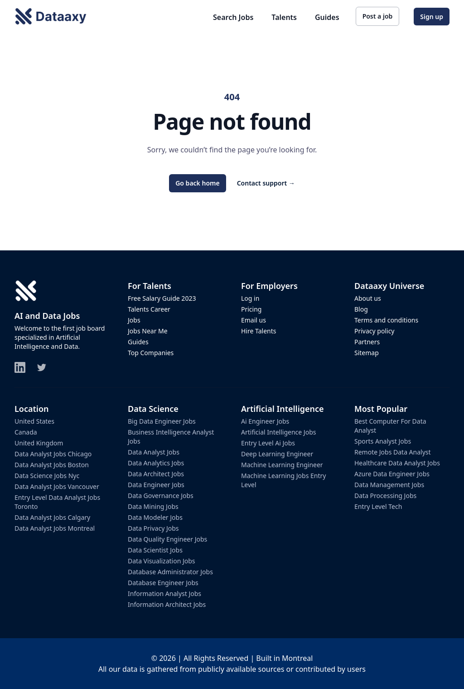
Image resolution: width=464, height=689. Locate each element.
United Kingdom (38, 443)
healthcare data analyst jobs (397, 463)
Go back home (197, 183)
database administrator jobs (170, 571)
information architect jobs (167, 604)
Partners (367, 341)
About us (367, 298)
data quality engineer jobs (167, 539)
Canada (25, 432)
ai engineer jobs (265, 421)
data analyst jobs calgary (52, 517)
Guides (327, 17)
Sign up (431, 16)
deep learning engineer (277, 454)
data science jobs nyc (46, 475)
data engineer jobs (156, 484)
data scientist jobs (155, 550)
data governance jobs (160, 495)
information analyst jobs (164, 593)
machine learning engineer (282, 464)
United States (34, 421)
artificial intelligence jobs (278, 432)
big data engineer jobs (162, 421)
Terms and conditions (386, 320)
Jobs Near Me (148, 331)
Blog (361, 309)
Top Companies (151, 352)
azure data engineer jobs (392, 473)
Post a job (377, 16)
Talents (284, 17)
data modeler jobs (155, 517)
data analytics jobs (156, 463)
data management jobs (389, 484)
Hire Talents (258, 331)
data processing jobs (385, 495)
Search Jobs (233, 17)
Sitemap (366, 352)
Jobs (134, 320)
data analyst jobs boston (51, 464)
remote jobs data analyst (392, 452)
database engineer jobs (163, 582)
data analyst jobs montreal (54, 528)
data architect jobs (156, 473)
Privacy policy (374, 331)
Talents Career (149, 309)
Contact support (266, 183)
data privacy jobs (153, 528)
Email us (253, 320)
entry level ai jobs (268, 443)
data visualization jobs (161, 561)
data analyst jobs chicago (53, 454)
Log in (250, 298)
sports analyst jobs (382, 441)
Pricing (251, 309)
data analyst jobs (153, 452)
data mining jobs (153, 506)
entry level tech (378, 506)
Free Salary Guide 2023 (162, 298)
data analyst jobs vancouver (56, 486)
